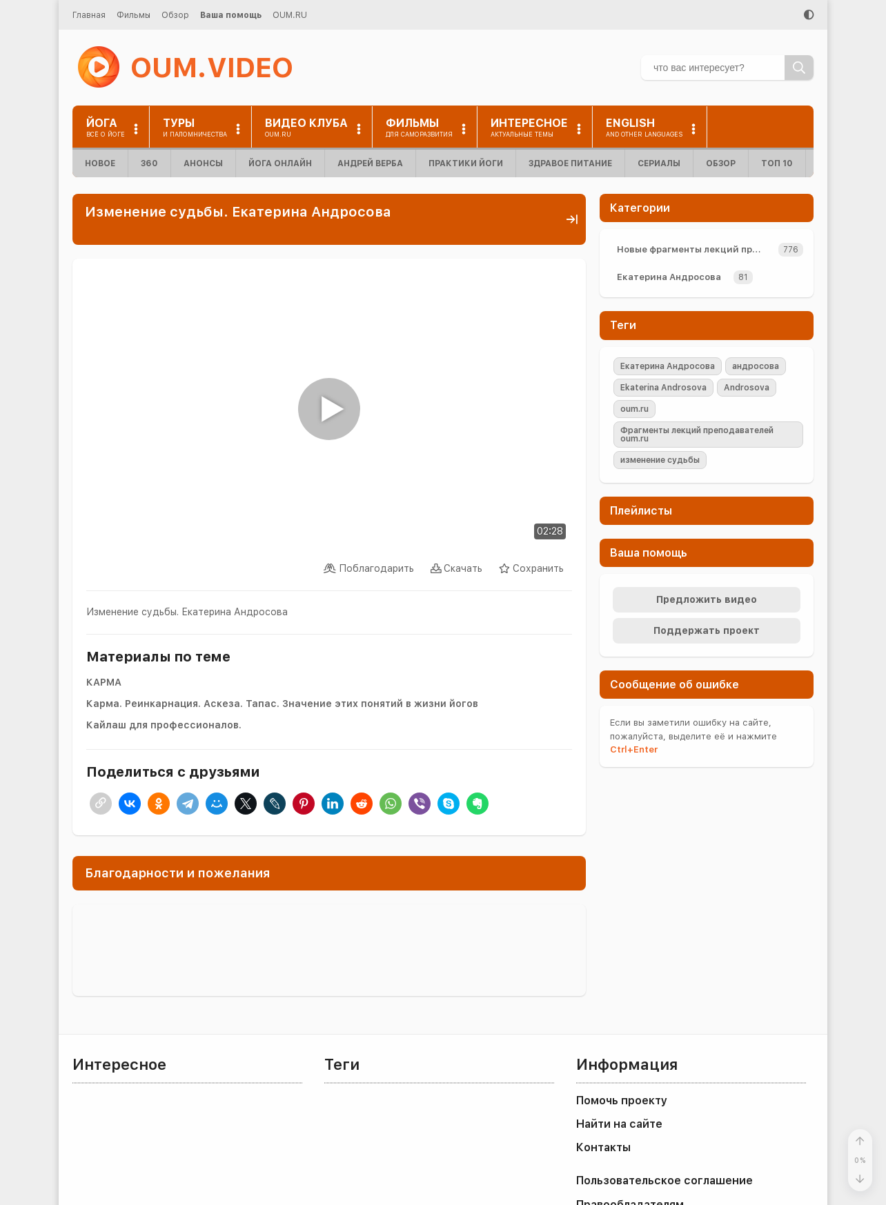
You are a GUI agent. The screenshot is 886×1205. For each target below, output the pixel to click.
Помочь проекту (621, 1100)
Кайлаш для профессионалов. (164, 724)
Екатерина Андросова (669, 277)
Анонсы (203, 163)
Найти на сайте (619, 1124)
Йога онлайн (280, 163)
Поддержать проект (706, 630)
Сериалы (659, 163)
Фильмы (133, 15)
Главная (89, 15)
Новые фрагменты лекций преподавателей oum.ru (695, 249)
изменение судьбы (660, 460)
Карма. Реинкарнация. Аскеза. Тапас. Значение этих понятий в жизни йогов (282, 703)
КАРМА (103, 682)
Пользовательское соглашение (664, 1180)
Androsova (746, 387)
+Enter (634, 749)
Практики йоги (466, 163)
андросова (755, 366)
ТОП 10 (777, 163)
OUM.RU (290, 15)
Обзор (175, 15)
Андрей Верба (370, 163)
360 (149, 163)
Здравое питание (570, 163)
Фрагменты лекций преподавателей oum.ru (697, 435)
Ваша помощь (231, 15)
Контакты (603, 1147)
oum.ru (634, 409)
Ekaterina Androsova (663, 387)
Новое (100, 163)
